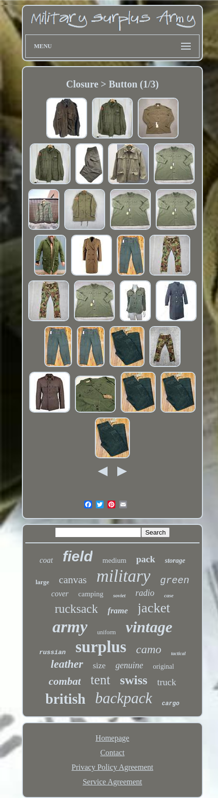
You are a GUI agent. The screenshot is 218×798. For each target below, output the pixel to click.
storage (175, 560)
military (123, 576)
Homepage (112, 738)
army (70, 627)
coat (46, 560)
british (65, 699)
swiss (133, 680)
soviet (119, 595)
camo (149, 649)
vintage (149, 627)
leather (67, 664)
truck (166, 682)
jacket (154, 607)
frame (118, 610)
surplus (101, 647)
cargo (171, 703)
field (78, 556)
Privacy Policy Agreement (112, 767)
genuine (129, 665)
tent (100, 680)
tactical (178, 653)
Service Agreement (112, 782)
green (174, 580)
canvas (73, 580)
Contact (112, 752)
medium (114, 560)
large (42, 582)
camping (91, 594)
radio (144, 593)
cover (60, 594)
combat (65, 681)
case (169, 595)
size (99, 665)
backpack (123, 698)
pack (145, 559)
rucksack (76, 608)
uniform (106, 632)
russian (52, 652)
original (163, 666)
